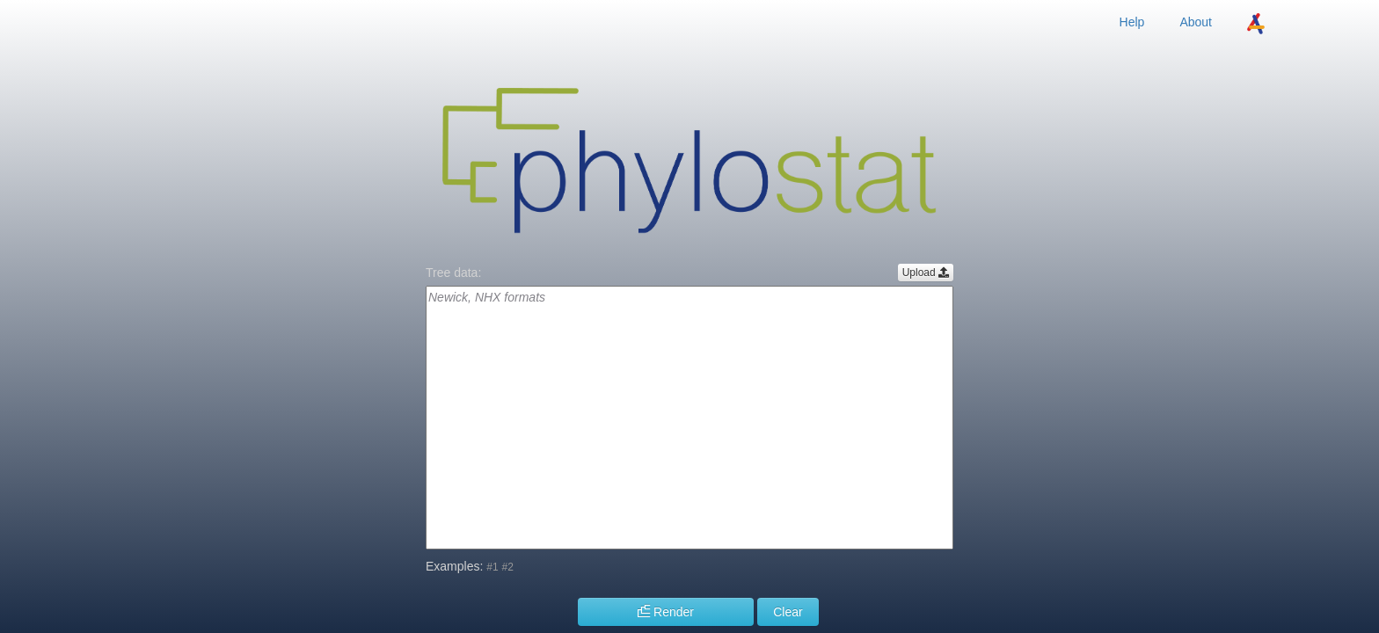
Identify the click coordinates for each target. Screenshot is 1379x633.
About (1195, 22)
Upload (925, 272)
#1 (492, 567)
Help (1132, 22)
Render (666, 612)
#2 (508, 567)
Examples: (454, 566)
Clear (787, 612)
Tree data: (453, 273)
